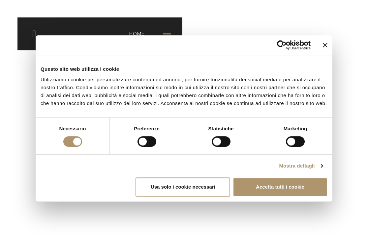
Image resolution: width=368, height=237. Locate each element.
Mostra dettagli (297, 166)
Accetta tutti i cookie (280, 187)
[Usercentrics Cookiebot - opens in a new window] (282, 45)
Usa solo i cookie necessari (183, 187)
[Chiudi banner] (325, 45)
